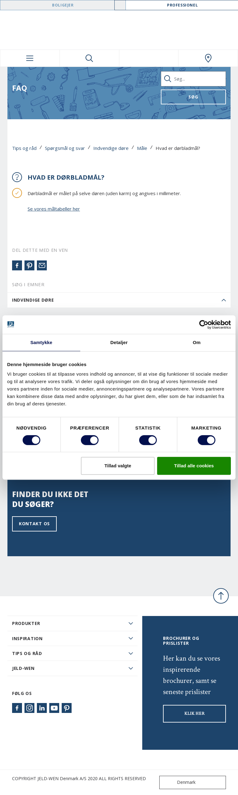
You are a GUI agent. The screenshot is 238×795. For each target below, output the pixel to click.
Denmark (179, 782)
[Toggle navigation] (30, 58)
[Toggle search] (89, 58)
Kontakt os (34, 523)
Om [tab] (197, 342)
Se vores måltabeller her (54, 209)
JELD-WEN (23, 668)
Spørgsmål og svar (65, 148)
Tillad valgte (117, 465)
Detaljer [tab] (119, 342)
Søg (193, 97)
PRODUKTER (26, 623)
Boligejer (62, 5)
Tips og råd (24, 148)
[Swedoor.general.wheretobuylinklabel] (208, 58)
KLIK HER (194, 713)
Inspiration (27, 638)
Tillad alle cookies (194, 465)
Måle (142, 148)
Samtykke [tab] (41, 342)
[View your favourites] (149, 58)
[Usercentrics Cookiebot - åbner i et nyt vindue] (204, 324)
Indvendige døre (111, 148)
